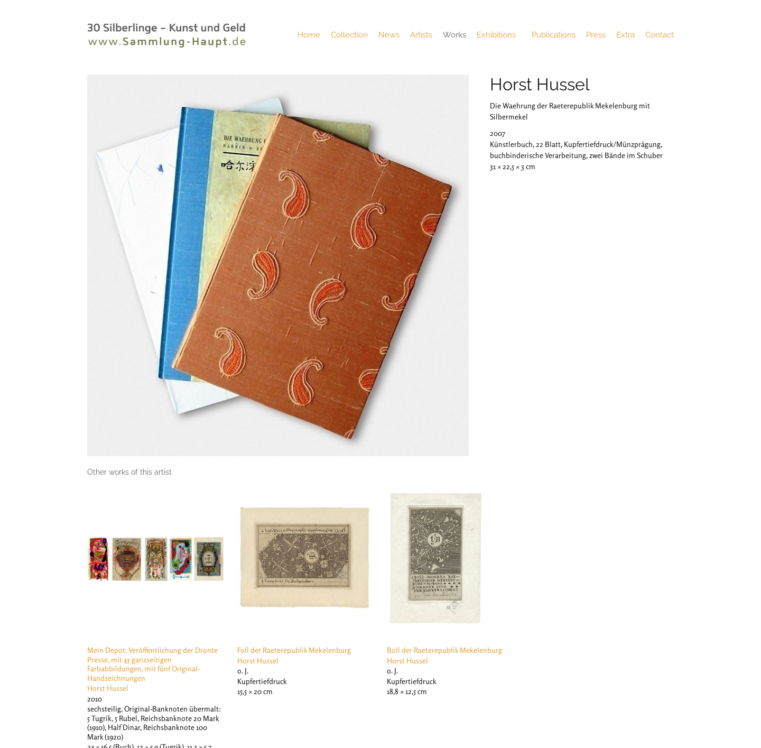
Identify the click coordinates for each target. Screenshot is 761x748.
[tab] (129, 472)
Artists (421, 35)
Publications (554, 35)
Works (454, 35)
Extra (625, 35)
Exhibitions (499, 35)
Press (596, 35)
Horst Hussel (540, 84)
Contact (659, 35)
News (389, 35)
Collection (349, 35)
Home (309, 35)
